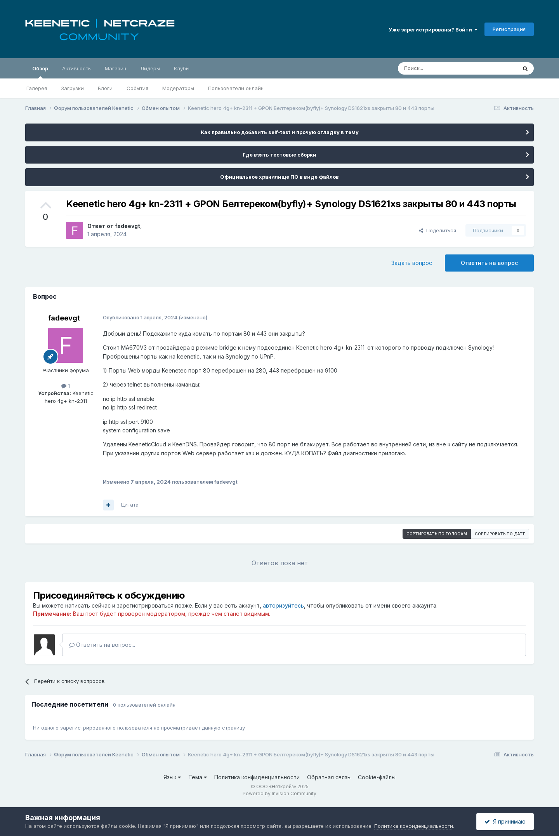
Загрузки (72, 88)
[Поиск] (439, 68)
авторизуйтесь (283, 605)
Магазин (115, 68)
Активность (76, 68)
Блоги (105, 88)
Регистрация (509, 29)
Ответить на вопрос (489, 263)
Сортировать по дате (500, 533)
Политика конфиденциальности (257, 777)
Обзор (40, 71)
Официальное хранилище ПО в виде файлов (279, 177)
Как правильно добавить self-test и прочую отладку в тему (280, 132)
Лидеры (150, 68)
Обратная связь (329, 777)
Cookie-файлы (377, 777)
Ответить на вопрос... (102, 644)
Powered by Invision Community (279, 793)
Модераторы (178, 88)
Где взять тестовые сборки (279, 155)
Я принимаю (505, 821)
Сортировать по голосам (436, 533)
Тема (197, 777)
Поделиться (437, 230)
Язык (172, 777)
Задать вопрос (411, 263)
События (137, 88)
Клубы (181, 68)
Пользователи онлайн (236, 88)
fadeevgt (127, 226)
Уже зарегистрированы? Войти (433, 29)
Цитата (130, 505)
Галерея (36, 88)
